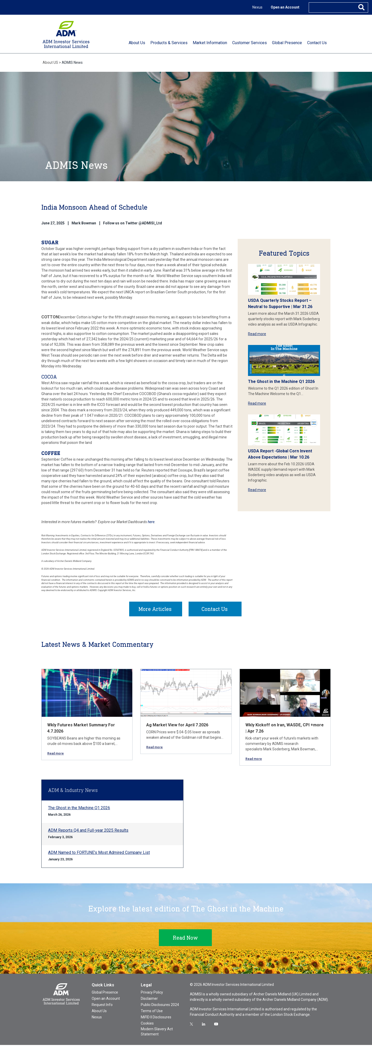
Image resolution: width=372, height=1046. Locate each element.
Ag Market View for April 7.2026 (177, 725)
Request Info (102, 1006)
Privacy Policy (152, 993)
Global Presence (105, 993)
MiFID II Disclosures (156, 1018)
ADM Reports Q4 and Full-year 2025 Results (88, 831)
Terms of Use (152, 1012)
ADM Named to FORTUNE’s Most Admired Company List (99, 853)
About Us (99, 1012)
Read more (257, 334)
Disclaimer (149, 999)
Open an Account (285, 7)
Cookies (147, 1024)
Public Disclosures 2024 (160, 1006)
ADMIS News (72, 62)
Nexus (257, 7)
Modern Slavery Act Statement (157, 1032)
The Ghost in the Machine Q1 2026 (281, 381)
